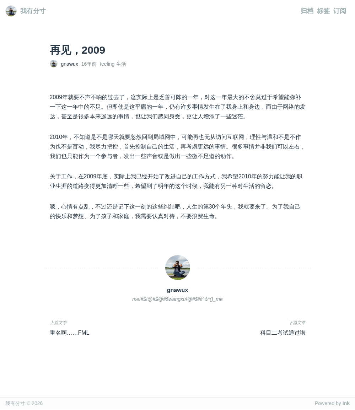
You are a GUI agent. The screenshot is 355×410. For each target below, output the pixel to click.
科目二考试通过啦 (283, 333)
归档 (307, 11)
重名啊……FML (70, 333)
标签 (323, 11)
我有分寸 (25, 11)
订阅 (339, 11)
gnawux (69, 64)
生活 (121, 64)
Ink (346, 403)
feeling (107, 64)
